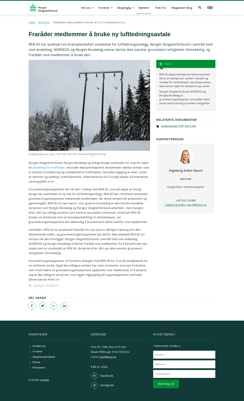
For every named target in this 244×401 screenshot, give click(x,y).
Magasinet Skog (181, 7)
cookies (44, 380)
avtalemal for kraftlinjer (49, 167)
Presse (36, 362)
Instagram (107, 385)
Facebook (106, 376)
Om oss (86, 7)
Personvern (39, 367)
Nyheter (143, 7)
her (57, 279)
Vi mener (104, 7)
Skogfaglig (124, 7)
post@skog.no (108, 357)
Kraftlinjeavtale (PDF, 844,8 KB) (178, 126)
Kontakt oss (39, 346)
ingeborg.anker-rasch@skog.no (186, 205)
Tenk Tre (160, 7)
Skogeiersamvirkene (44, 357)
